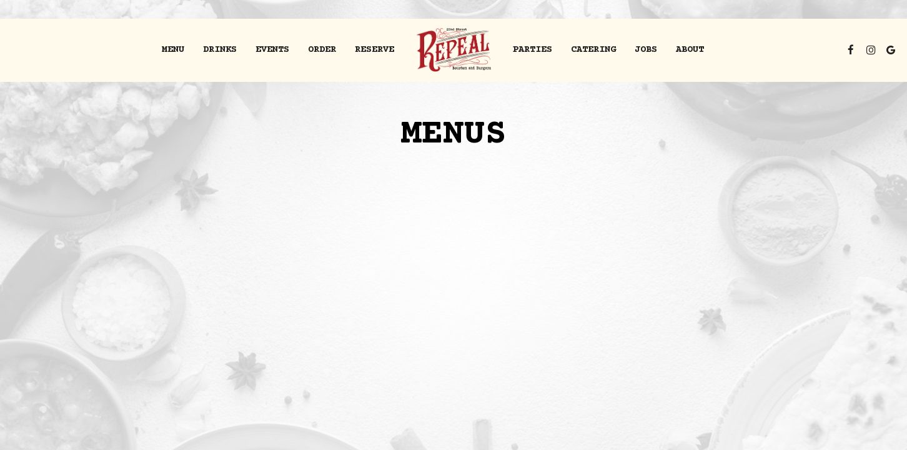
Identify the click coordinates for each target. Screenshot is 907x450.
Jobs (646, 49)
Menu (173, 49)
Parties (532, 49)
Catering (593, 49)
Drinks (220, 49)
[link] (454, 50)
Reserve (374, 49)
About (690, 49)
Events (272, 49)
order (322, 49)
